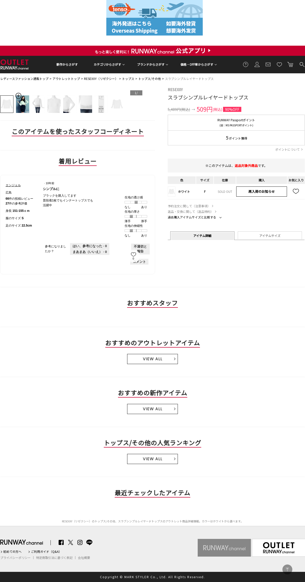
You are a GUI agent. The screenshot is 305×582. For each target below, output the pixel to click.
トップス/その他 (149, 78)
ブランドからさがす (150, 64)
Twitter (70, 542)
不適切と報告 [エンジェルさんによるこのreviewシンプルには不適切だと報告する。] (140, 249)
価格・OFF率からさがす (196, 64)
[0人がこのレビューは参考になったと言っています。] (89, 246)
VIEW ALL (152, 359)
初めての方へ (12, 551)
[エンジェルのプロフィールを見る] (13, 185)
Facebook (61, 542)
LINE (89, 542)
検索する (302, 64)
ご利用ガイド (246, 64)
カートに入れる (290, 64)
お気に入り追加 (296, 191)
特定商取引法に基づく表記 (54, 557)
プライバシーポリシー (15, 557)
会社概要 (84, 557)
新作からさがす (67, 64)
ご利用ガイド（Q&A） (46, 551)
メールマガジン (268, 64)
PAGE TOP (287, 569)
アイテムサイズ (269, 235)
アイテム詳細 (202, 235)
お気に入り (279, 64)
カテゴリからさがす (107, 64)
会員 (257, 64)
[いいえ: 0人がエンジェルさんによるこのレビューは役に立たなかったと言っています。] (89, 252)
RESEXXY (175, 89)
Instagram (80, 542)
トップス (128, 78)
